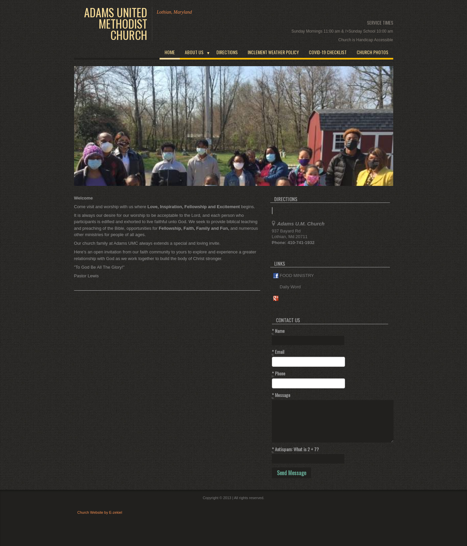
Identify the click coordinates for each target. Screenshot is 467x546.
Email (278, 351)
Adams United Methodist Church (115, 24)
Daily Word (287, 287)
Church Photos (372, 52)
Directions (227, 52)
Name (278, 331)
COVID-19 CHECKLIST (328, 52)
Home (170, 52)
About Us (194, 52)
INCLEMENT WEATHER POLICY (273, 52)
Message (281, 395)
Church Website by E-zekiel (99, 512)
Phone (278, 373)
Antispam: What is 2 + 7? (295, 449)
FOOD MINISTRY (293, 276)
